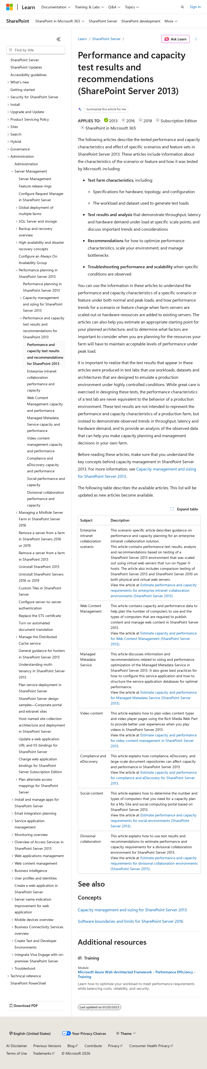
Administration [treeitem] (26, 163)
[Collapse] (58, 39)
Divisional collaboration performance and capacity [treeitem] (45, 499)
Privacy (114, 1045)
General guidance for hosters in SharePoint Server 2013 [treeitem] (42, 653)
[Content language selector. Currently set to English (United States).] (30, 1033)
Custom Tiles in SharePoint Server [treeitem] (40, 591)
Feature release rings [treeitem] (35, 186)
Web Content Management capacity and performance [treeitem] (45, 404)
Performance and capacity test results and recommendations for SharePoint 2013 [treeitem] (45, 354)
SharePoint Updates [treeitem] (26, 67)
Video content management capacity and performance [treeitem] (44, 444)
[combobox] (35, 50)
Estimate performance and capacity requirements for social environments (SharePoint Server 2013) (154, 820)
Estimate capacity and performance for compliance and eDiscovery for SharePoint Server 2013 (154, 778)
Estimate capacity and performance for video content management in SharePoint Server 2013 (154, 740)
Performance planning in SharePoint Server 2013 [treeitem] (42, 287)
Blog (70, 1045)
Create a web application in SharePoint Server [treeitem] (36, 888)
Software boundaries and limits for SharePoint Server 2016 (130, 921)
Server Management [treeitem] (35, 178)
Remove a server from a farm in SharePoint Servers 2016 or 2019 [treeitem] (42, 539)
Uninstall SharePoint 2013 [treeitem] (39, 566)
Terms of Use (16, 1053)
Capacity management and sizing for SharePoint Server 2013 (132, 909)
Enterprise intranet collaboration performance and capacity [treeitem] (42, 381)
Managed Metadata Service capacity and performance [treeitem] (43, 424)
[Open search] (182, 7)
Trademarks (42, 1053)
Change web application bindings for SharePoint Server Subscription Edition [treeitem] (40, 765)
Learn (82, 38)
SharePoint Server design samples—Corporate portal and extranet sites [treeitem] (40, 705)
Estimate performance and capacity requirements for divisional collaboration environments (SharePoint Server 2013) (154, 863)
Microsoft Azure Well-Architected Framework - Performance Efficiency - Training (137, 974)
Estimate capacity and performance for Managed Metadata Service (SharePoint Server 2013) (154, 698)
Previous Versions (47, 1045)
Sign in (195, 6)
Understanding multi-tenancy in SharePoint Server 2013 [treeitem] (42, 671)
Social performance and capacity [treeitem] (46, 481)
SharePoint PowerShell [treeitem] (28, 983)
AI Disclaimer (16, 1045)
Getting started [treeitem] (22, 89)
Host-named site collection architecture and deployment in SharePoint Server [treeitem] (42, 725)
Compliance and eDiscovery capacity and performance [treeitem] (43, 464)
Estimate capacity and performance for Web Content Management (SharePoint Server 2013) (154, 638)
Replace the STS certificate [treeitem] (40, 615)
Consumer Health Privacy (149, 1045)
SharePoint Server (106, 38)
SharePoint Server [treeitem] (24, 59)
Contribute (93, 1045)
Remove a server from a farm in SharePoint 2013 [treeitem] (42, 556)
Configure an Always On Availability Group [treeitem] (38, 259)
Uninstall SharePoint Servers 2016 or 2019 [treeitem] (41, 577)
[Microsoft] (9, 7)
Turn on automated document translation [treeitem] (36, 626)
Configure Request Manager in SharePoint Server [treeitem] (41, 197)
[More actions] (196, 39)
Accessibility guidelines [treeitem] (28, 74)
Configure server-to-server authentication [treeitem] (40, 605)
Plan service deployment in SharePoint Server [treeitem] (40, 688)
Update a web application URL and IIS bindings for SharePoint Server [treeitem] (39, 745)
